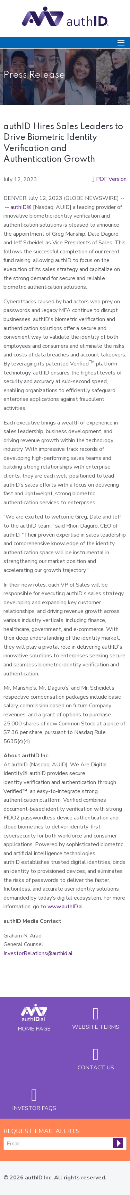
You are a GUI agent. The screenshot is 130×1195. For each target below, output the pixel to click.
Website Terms (95, 1026)
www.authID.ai (65, 906)
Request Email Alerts (41, 1131)
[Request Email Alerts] (65, 1143)
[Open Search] (121, 42)
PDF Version (111, 179)
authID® (21, 207)
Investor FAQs (34, 1108)
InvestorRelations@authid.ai (37, 953)
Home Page (34, 1028)
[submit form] (118, 1143)
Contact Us (96, 1067)
